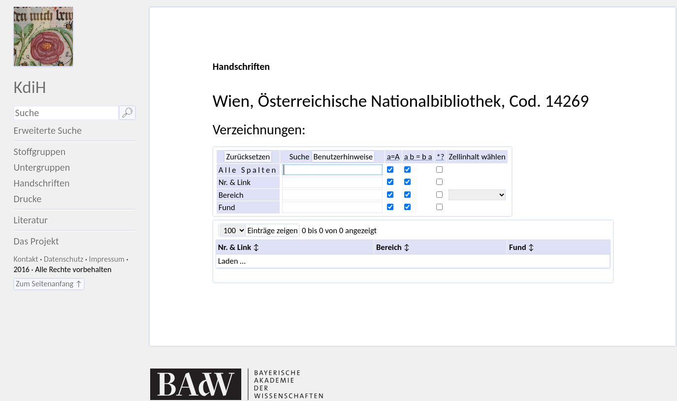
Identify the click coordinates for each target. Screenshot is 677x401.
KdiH (30, 86)
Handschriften (42, 183)
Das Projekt (36, 241)
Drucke (28, 199)
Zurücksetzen (248, 156)
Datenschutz (63, 259)
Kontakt (26, 259)
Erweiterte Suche (48, 130)
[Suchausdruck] (66, 113)
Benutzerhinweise (343, 156)
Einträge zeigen (272, 230)
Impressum (107, 259)
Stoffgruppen (40, 151)
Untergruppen (42, 167)
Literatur (31, 220)
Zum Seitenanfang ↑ (49, 283)
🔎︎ (127, 113)
